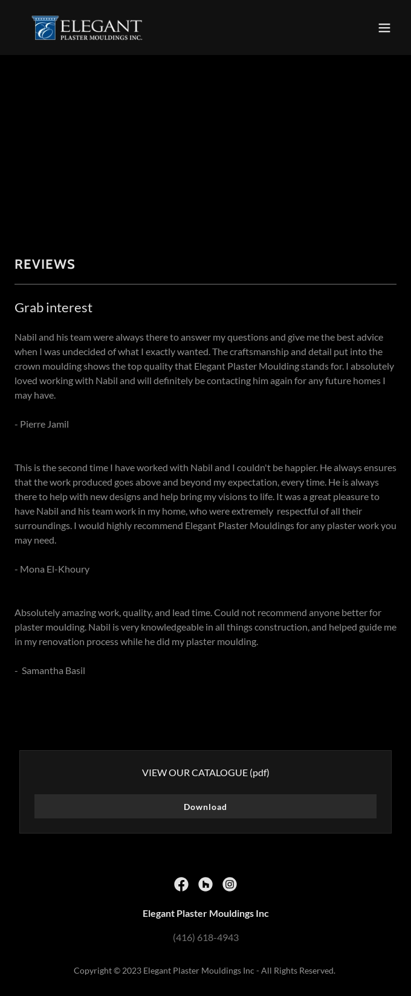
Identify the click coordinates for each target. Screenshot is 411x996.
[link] (87, 27)
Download (205, 807)
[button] (384, 28)
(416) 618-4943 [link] (206, 937)
